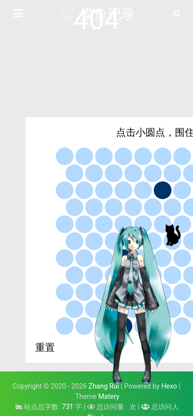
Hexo (169, 386)
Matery (108, 396)
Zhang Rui (104, 386)
